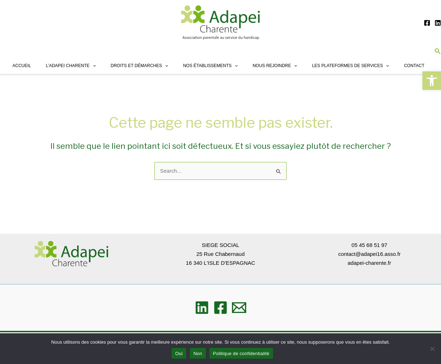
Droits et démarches (131, 66)
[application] (82, 66)
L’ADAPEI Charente (60, 66)
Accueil (9, 65)
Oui (179, 353)
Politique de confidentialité (241, 353)
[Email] (239, 307)
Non (197, 353)
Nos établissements (204, 66)
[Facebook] (427, 23)
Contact (413, 65)
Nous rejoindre (270, 66)
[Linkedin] (438, 23)
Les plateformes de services (347, 66)
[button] (431, 80)
